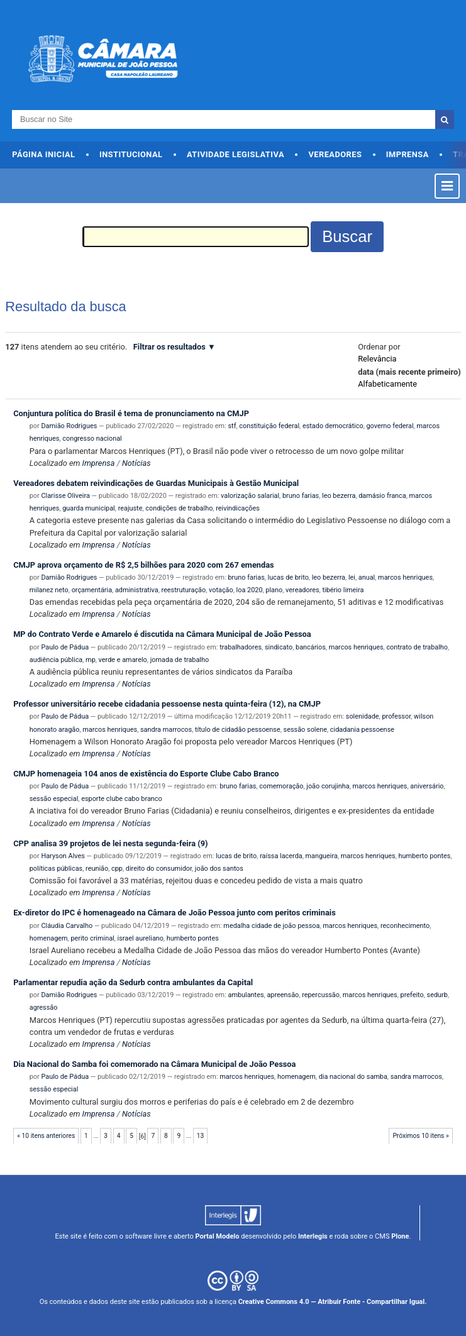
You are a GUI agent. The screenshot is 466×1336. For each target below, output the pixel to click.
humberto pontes (424, 856)
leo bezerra (338, 496)
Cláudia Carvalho (66, 926)
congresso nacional (92, 438)
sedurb (437, 995)
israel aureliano (141, 938)
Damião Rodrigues (69, 426)
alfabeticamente (387, 384)
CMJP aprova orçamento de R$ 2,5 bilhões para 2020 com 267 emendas (143, 565)
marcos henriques (405, 577)
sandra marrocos (166, 730)
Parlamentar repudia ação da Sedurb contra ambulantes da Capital (133, 982)
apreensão (283, 995)
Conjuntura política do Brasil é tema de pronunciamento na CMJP (131, 413)
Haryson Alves (62, 856)
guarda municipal (88, 508)
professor (396, 716)
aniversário (426, 786)
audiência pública (56, 660)
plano (273, 590)
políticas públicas (56, 868)
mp (91, 660)
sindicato (278, 647)
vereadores (302, 590)
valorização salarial (250, 496)
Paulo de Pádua (65, 647)
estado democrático (332, 426)
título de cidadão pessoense (237, 730)
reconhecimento (405, 926)
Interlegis (313, 1236)
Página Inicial (43, 154)
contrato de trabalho (417, 647)
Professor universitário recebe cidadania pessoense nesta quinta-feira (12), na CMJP (167, 704)
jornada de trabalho (179, 660)
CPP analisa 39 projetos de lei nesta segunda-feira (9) (110, 843)
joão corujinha (327, 786)
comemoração (281, 786)
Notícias (136, 463)
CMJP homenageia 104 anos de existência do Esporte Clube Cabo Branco (146, 773)
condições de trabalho (179, 508)
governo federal (389, 426)
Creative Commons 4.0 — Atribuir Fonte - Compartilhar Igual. (332, 1302)
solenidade (362, 716)
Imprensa (407, 154)
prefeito (412, 995)
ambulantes (246, 995)
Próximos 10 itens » (420, 1136)
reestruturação (183, 590)
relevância (377, 358)
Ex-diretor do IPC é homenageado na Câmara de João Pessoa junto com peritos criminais (174, 912)
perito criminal (92, 938)
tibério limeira (342, 590)
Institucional (131, 154)
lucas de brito (288, 577)
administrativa (136, 590)
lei (351, 577)
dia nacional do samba (353, 1077)
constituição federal (269, 426)
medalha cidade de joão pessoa (271, 926)
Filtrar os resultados (169, 346)
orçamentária (92, 590)
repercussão (321, 995)
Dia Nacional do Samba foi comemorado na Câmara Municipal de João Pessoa (154, 1064)
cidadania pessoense (362, 730)
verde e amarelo (123, 660)
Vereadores (335, 154)
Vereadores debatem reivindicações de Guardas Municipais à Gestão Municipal (156, 483)
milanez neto (49, 590)
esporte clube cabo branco (121, 799)
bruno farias (300, 496)
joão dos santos (219, 868)
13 (200, 1136)
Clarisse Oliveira (65, 496)
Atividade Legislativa (235, 154)
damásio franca (382, 496)
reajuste (130, 508)
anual (366, 577)
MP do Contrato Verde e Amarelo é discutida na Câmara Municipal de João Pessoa (162, 634)
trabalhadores (240, 647)
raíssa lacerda (281, 856)
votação (221, 590)
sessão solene (305, 730)
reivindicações (238, 508)
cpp (117, 868)
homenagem (49, 938)
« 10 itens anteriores (46, 1136)
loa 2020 (249, 590)
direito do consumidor (159, 868)
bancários (311, 647)
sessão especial (54, 799)
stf (232, 426)
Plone (400, 1236)
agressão (44, 1007)
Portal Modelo (218, 1236)
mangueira (322, 856)
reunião (97, 868)
